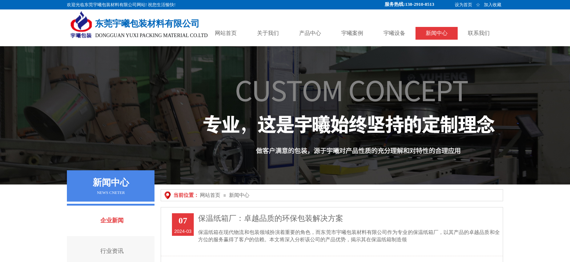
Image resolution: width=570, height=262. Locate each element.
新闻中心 (239, 195)
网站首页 (210, 195)
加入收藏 (492, 4)
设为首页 (463, 4)
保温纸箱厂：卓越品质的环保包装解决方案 (270, 218)
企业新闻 (112, 220)
